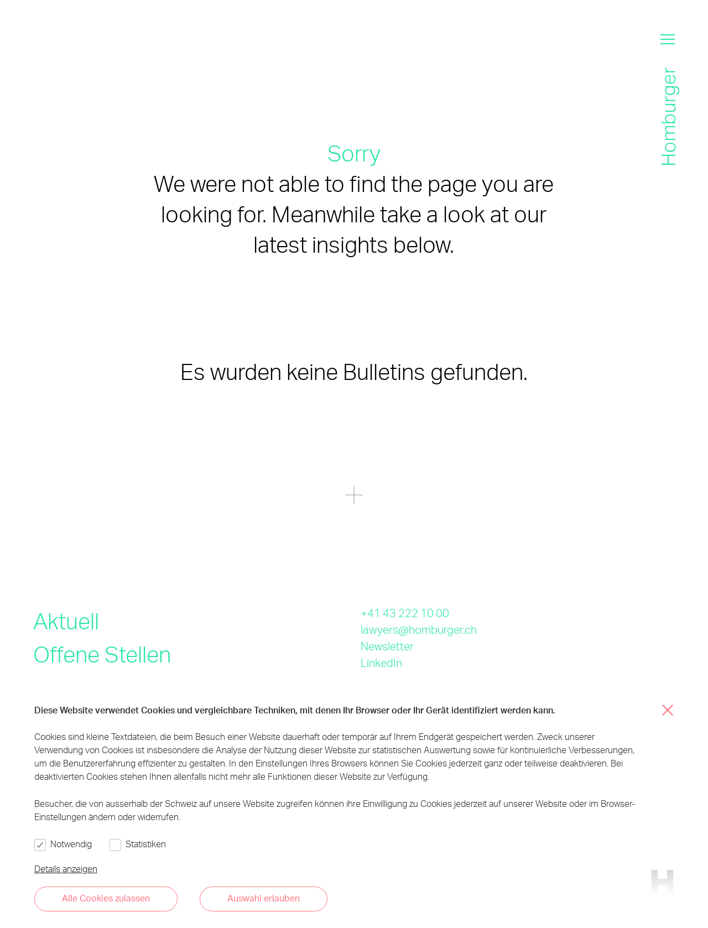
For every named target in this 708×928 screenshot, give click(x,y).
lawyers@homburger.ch (419, 629)
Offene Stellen (102, 654)
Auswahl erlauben (263, 898)
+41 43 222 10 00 (405, 613)
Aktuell (66, 621)
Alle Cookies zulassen (106, 898)
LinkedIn (381, 662)
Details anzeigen (65, 868)
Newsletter (387, 646)
